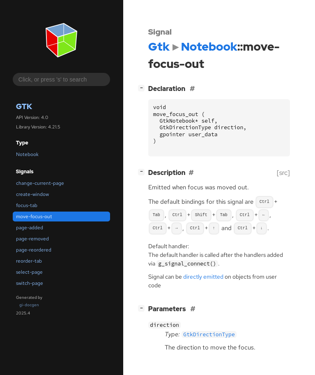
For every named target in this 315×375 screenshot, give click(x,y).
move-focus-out (34, 216)
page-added (29, 227)
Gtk (24, 106)
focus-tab (26, 205)
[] (143, 87)
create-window (32, 194)
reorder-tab (29, 261)
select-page (29, 272)
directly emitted (203, 276)
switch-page (29, 283)
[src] (283, 172)
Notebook (27, 154)
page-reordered (33, 250)
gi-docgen (29, 304)
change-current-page (40, 183)
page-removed (32, 238)
